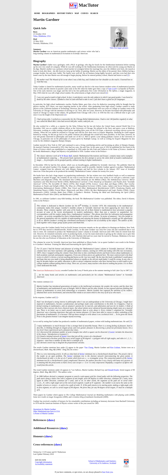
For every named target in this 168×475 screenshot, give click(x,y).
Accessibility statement (43, 464)
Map (77, 13)
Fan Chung (89, 347)
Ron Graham (115, 347)
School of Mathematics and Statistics (102, 461)
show (51, 420)
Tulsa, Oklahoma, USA (42, 36)
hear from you (107, 472)
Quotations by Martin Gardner (44, 409)
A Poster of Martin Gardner (43, 413)
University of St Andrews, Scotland (103, 463)
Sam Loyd (112, 89)
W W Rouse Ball (66, 156)
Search (94, 13)
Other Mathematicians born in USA (46, 411)
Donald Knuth (113, 370)
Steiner (64, 336)
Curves (84, 13)
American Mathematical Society (49, 270)
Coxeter (112, 332)
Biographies (48, 13)
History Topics (65, 13)
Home (37, 13)
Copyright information (43, 462)
